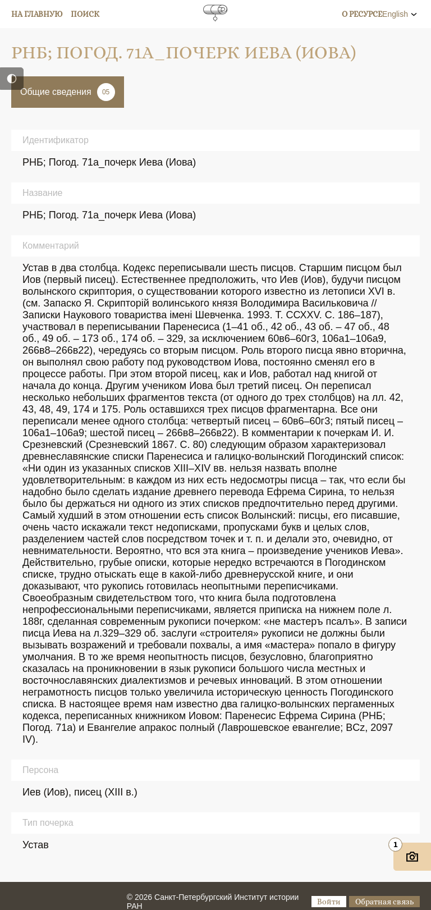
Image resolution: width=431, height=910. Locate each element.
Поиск (85, 14)
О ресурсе (362, 14)
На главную (37, 14)
